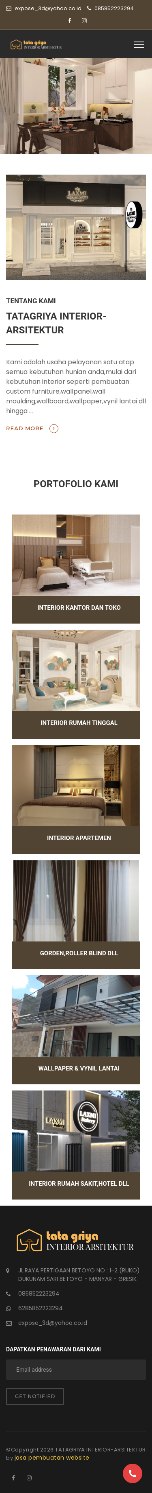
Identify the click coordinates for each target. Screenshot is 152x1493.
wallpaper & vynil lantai (79, 1068)
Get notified (35, 1396)
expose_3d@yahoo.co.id (52, 1323)
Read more (32, 428)
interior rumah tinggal (79, 723)
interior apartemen (79, 838)
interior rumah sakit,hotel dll (79, 1183)
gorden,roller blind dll (79, 953)
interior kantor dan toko (79, 607)
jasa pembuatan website (52, 1458)
